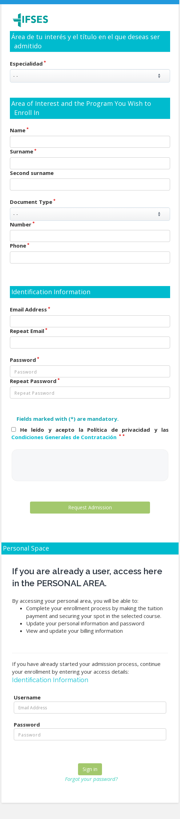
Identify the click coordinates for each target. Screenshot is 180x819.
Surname (23, 151)
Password (24, 359)
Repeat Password (35, 380)
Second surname (32, 172)
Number (22, 224)
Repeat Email (28, 330)
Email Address (30, 309)
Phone (19, 245)
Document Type (32, 201)
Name (19, 130)
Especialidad (28, 63)
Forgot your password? (91, 778)
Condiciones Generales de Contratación (64, 437)
